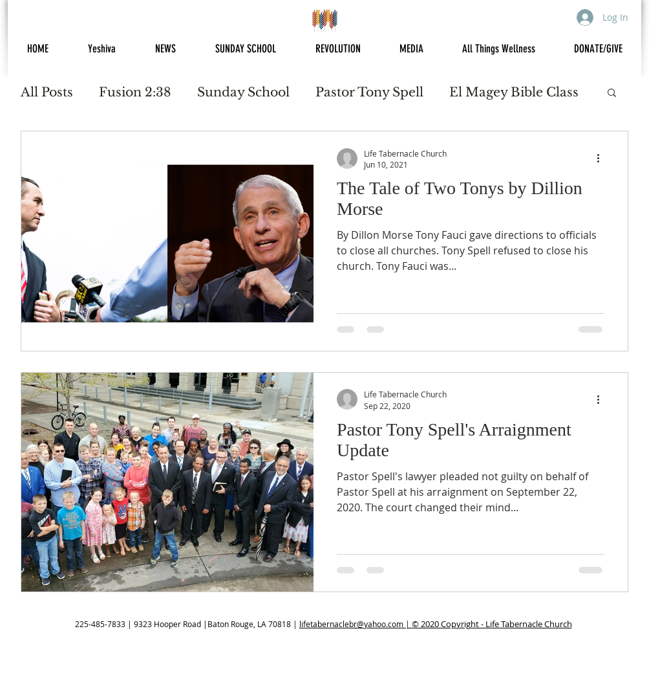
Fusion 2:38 (135, 92)
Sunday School (243, 92)
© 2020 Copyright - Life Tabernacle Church (492, 624)
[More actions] (602, 158)
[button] (612, 93)
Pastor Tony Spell (369, 92)
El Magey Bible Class (514, 92)
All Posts (47, 92)
